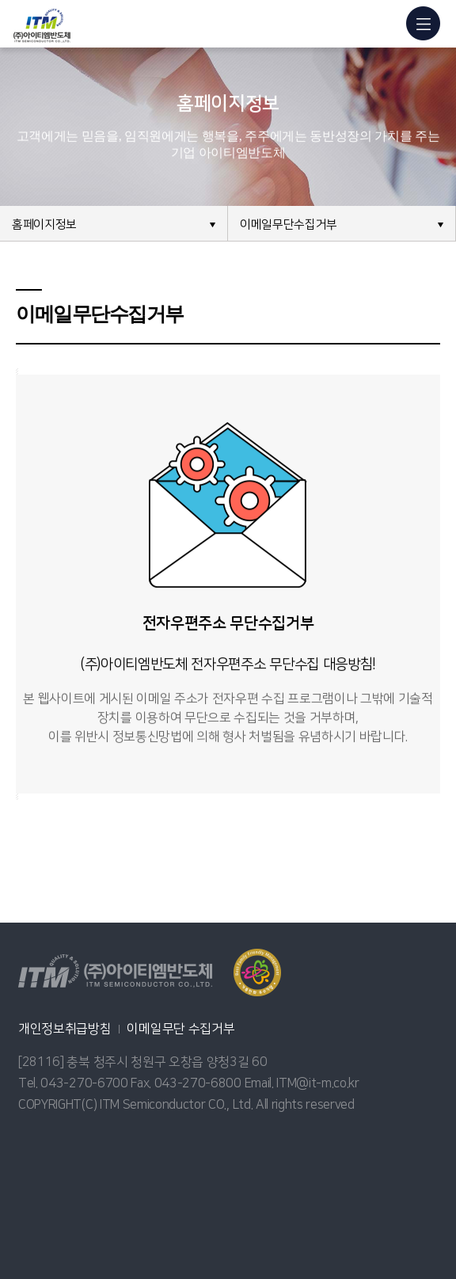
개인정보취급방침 (64, 1029)
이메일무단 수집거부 (180, 1029)
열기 (257, 972)
